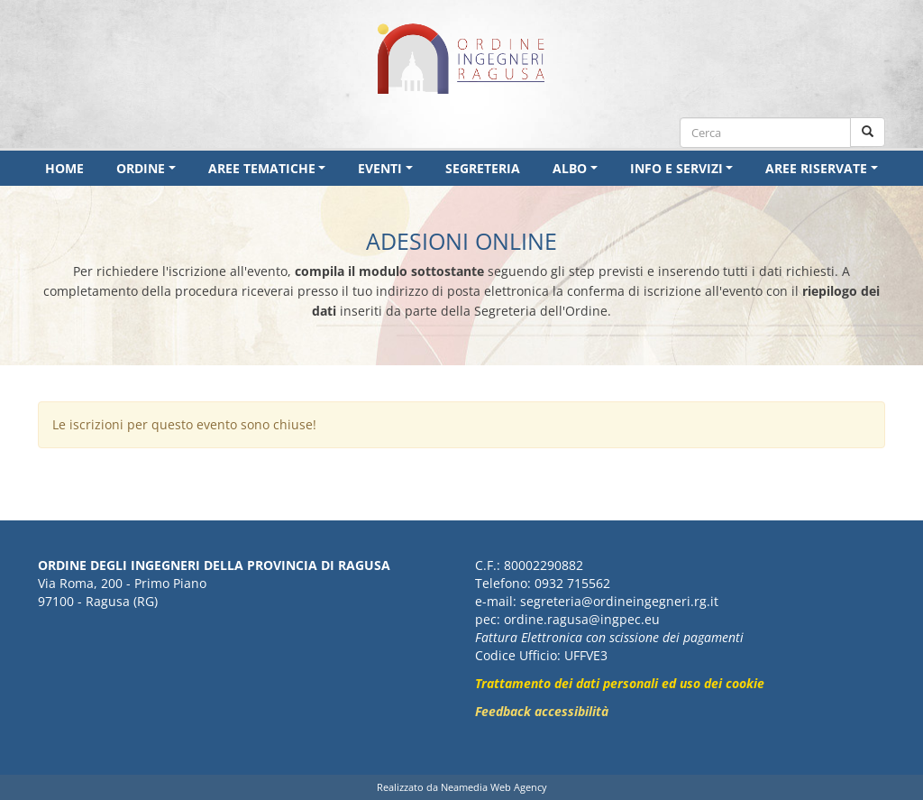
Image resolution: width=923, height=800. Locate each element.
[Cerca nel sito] (867, 132)
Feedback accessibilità (541, 711)
